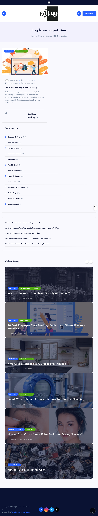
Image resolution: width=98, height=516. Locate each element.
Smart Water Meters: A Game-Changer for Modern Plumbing (28, 238)
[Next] (91, 262)
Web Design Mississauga (20, 512)
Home (33, 36)
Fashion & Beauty (14, 154)
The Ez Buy (11, 80)
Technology (21, 51)
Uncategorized (13, 204)
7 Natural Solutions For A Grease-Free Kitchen (22, 233)
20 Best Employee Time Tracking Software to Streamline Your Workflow (32, 228)
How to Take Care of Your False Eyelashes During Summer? (27, 244)
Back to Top (93, 512)
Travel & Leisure (14, 198)
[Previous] (87, 262)
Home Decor (12, 182)
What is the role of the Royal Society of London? (23, 223)
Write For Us (89, 13)
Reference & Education (16, 187)
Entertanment (13, 143)
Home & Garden (14, 176)
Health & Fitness (14, 170)
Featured (9, 51)
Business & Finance (15, 137)
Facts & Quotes (14, 148)
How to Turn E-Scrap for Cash (26, 470)
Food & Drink (13, 165)
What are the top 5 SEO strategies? (52, 36)
